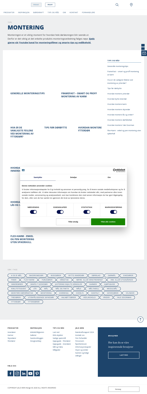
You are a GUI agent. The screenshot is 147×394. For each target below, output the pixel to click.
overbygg (64, 293)
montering (46, 293)
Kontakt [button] (74, 12)
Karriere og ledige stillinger (82, 354)
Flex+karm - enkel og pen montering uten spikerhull (22, 239)
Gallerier (33, 335)
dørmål (112, 275)
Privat (41, 5)
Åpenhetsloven (81, 344)
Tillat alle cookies (108, 222)
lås (35, 288)
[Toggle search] (117, 5)
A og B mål (16, 275)
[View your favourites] (124, 5)
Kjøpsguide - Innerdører (62, 344)
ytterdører (34, 302)
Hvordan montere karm (117, 104)
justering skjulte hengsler (68, 284)
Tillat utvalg (73, 222)
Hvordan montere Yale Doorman (120, 125)
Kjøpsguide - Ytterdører (62, 341)
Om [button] (64, 12)
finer (13, 280)
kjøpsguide (109, 284)
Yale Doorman (124, 297)
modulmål (112, 288)
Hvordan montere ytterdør (90, 129)
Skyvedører (12, 338)
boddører (56, 275)
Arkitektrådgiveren (37, 332)
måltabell (94, 288)
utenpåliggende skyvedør (41, 297)
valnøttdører (68, 297)
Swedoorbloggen (36, 338)
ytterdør (16, 302)
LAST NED (124, 355)
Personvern (79, 341)
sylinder (130, 293)
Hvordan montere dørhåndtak (119, 120)
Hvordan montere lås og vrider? (120, 114)
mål (46, 288)
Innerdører (12, 332)
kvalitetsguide (18, 288)
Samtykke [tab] (38, 177)
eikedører (128, 275)
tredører (16, 297)
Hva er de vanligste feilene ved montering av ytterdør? (21, 132)
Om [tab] (109, 177)
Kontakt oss (80, 335)
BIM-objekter (58, 335)
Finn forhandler (81, 338)
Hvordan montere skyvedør (118, 109)
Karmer (10, 335)
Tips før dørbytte (55, 127)
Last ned (56, 332)
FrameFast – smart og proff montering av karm (79, 95)
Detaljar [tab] (73, 177)
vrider (106, 297)
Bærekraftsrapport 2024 (84, 332)
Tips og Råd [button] (53, 12)
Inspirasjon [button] (23, 12)
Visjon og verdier (81, 350)
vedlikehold (89, 297)
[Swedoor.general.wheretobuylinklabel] (131, 5)
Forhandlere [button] (88, 12)
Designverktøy (35, 341)
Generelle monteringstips (27, 93)
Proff (54, 5)
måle (78, 288)
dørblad (96, 275)
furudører (47, 280)
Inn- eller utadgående (122, 280)
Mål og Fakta (58, 347)
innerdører (17, 284)
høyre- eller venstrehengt (89, 280)
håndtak (64, 280)
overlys (80, 293)
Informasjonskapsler (83, 347)
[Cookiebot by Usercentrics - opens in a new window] (114, 170)
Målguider (56, 350)
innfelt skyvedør (39, 284)
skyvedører (112, 293)
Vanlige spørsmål (59, 338)
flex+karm (29, 280)
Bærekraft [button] (38, 12)
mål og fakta (62, 288)
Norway (115, 389)
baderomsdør (36, 275)
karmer (93, 284)
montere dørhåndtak (22, 293)
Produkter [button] (9, 12)
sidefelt (95, 293)
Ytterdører (11, 341)
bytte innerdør (76, 275)
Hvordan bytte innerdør (117, 99)
